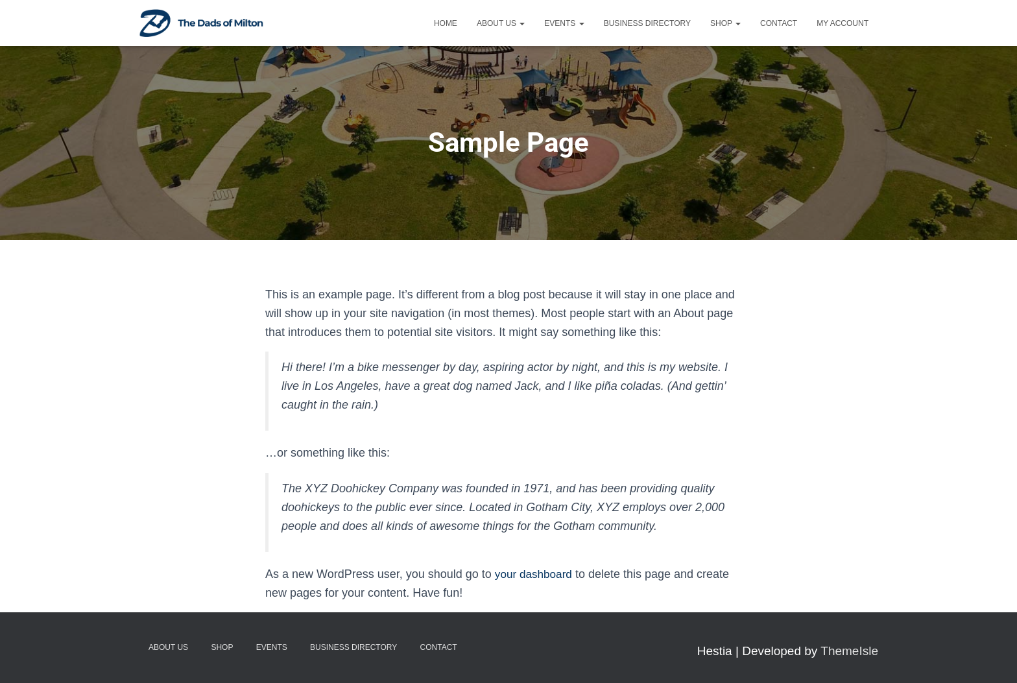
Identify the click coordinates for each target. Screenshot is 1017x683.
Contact (778, 23)
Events (564, 23)
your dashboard (535, 574)
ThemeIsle (849, 651)
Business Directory (647, 23)
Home (445, 23)
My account (842, 23)
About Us (501, 23)
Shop (725, 23)
